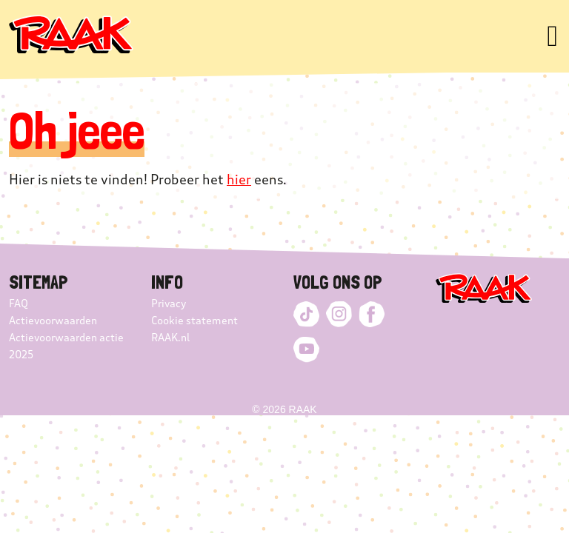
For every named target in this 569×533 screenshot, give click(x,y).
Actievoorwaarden (53, 321)
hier (239, 180)
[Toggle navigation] (552, 36)
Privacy (168, 304)
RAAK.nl (170, 338)
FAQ (18, 304)
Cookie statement (194, 321)
